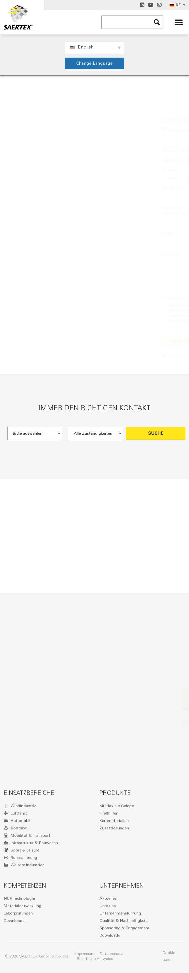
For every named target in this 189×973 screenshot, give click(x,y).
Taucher (74, 177)
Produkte (115, 877)
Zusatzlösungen (114, 912)
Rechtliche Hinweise (95, 958)
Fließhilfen (108, 897)
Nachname (109, 187)
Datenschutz (111, 953)
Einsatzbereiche (29, 877)
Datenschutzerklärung (123, 315)
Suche (155, 447)
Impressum (84, 953)
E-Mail (30, 233)
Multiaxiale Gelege (116, 890)
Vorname (33, 187)
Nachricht (32, 254)
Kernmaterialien (114, 905)
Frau (52, 177)
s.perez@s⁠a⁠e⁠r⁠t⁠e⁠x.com (49, 130)
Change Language (94, 63)
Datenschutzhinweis (43, 297)
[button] (178, 22)
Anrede (31, 169)
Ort (126, 208)
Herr (33, 177)
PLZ (76, 208)
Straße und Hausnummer (35, 210)
